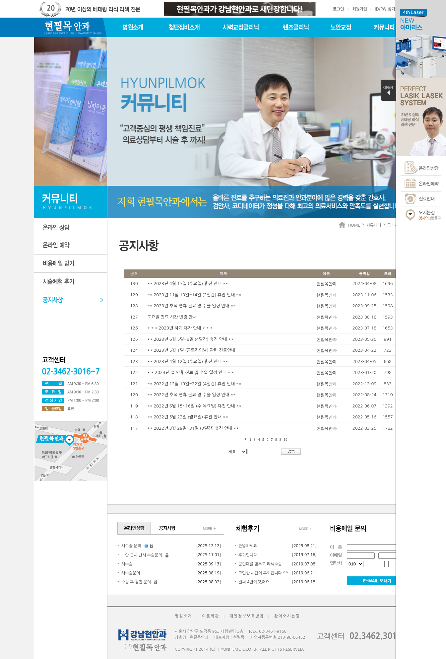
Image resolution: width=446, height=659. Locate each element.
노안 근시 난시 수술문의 (141, 555)
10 (285, 439)
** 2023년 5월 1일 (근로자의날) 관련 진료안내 (191, 350)
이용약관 (210, 616)
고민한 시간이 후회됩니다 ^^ (263, 573)
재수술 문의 (131, 546)
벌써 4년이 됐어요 (253, 582)
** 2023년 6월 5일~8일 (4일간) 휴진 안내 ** (190, 339)
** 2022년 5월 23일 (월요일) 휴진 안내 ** (187, 417)
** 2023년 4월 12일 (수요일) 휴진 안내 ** (187, 361)
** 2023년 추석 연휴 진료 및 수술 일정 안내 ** (191, 306)
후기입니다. (248, 555)
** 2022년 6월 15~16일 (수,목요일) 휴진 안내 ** (194, 406)
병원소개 (183, 616)
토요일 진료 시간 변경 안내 (172, 317)
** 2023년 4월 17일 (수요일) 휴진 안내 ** (187, 283)
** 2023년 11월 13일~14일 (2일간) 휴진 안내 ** (194, 295)
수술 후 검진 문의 (136, 582)
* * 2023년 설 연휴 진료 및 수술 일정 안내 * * (190, 372)
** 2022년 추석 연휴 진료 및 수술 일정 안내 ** (191, 395)
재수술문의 (130, 573)
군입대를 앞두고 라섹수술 (260, 564)
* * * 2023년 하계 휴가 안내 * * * (180, 328)
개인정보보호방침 (246, 616)
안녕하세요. (248, 546)
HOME (350, 225)
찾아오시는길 (287, 616)
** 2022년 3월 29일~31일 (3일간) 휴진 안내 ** (193, 428)
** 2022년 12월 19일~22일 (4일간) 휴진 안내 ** (194, 384)
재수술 (127, 564)
